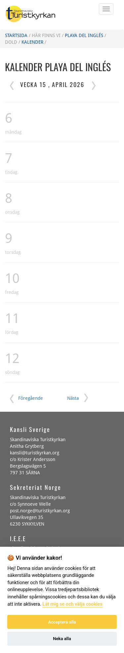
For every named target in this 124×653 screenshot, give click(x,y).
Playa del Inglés (84, 35)
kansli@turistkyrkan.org (34, 452)
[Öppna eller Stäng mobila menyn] (106, 9)
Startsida (16, 35)
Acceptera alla (62, 622)
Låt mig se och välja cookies (72, 604)
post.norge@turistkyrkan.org (40, 510)
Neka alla (62, 638)
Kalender (32, 42)
